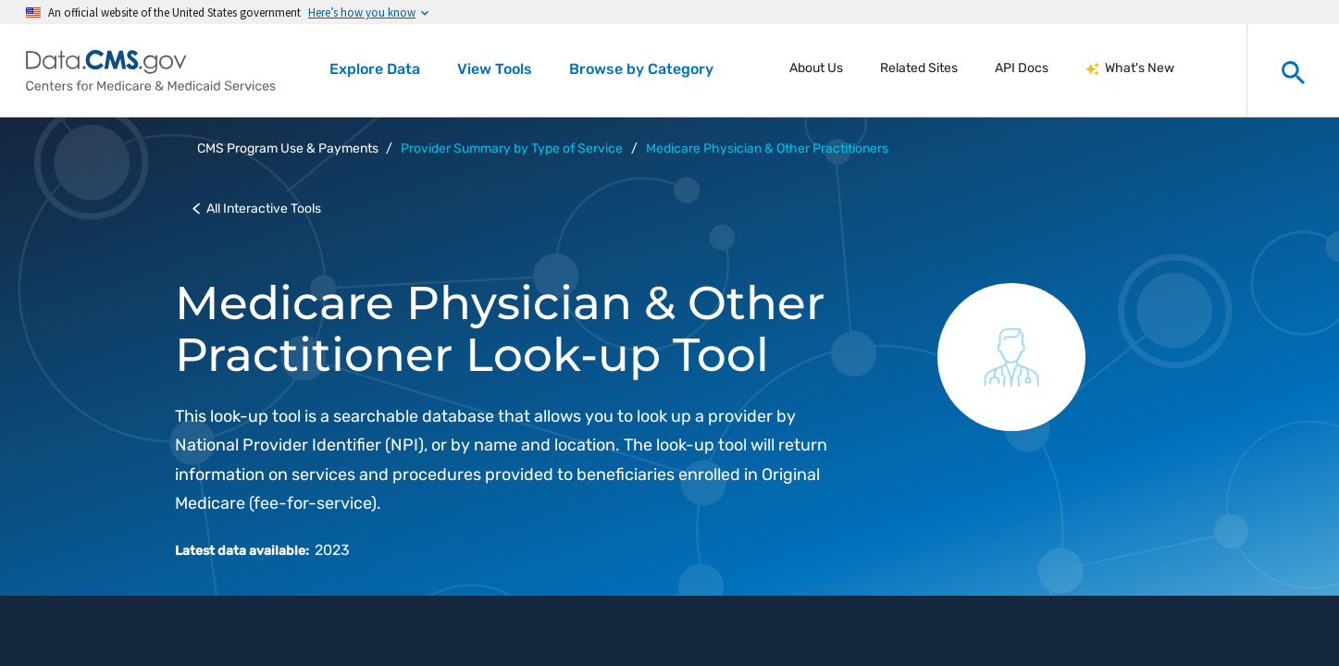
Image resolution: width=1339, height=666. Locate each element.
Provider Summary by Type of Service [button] (512, 148)
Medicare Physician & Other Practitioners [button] (767, 148)
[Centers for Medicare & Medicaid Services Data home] (151, 71)
